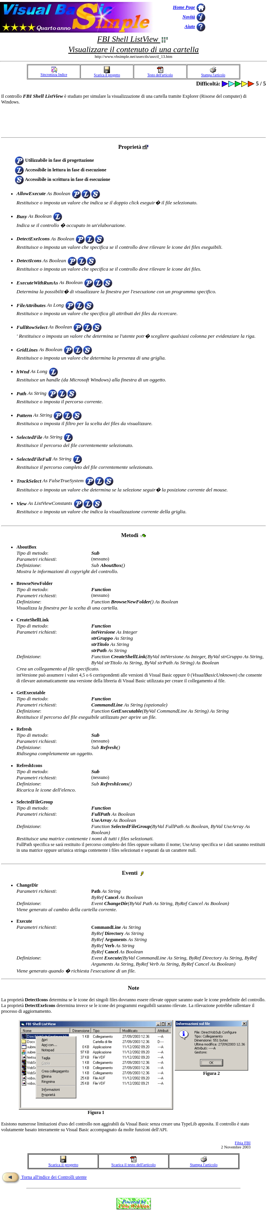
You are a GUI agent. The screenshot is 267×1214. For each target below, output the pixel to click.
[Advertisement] (236, 17)
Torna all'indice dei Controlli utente (44, 1177)
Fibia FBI (243, 1143)
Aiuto (190, 26)
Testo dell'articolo (160, 73)
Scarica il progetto (107, 73)
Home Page (184, 7)
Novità (188, 17)
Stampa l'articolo (213, 73)
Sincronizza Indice (54, 73)
